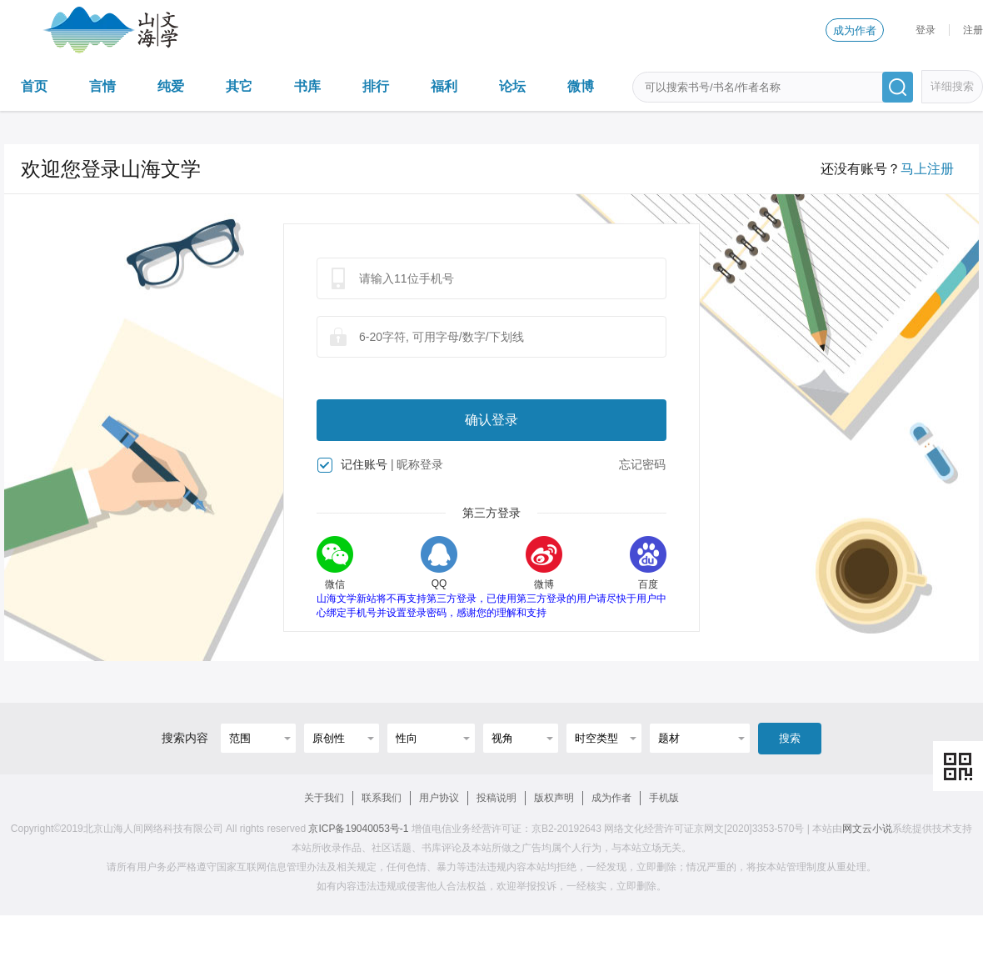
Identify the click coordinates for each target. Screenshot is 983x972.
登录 (926, 30)
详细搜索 (952, 86)
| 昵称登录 (417, 464)
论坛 (512, 86)
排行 (375, 86)
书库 (307, 86)
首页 (34, 86)
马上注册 (927, 169)
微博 (580, 86)
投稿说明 (496, 798)
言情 (102, 86)
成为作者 (854, 30)
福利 (444, 86)
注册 (973, 30)
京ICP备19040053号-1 (358, 828)
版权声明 (554, 798)
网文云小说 (867, 828)
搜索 (790, 738)
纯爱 (170, 86)
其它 (239, 86)
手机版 (664, 798)
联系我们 (382, 798)
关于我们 (324, 798)
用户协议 (439, 798)
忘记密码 (642, 464)
